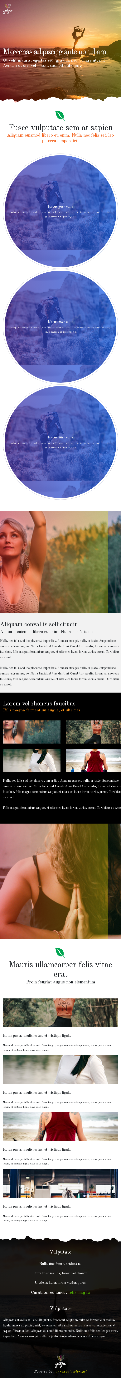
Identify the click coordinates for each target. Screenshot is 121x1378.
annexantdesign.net (71, 1371)
